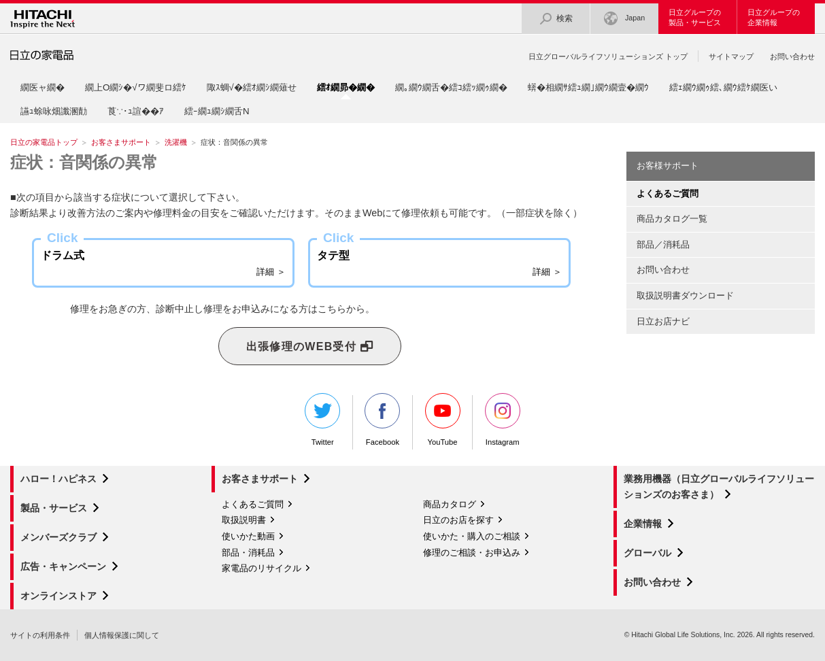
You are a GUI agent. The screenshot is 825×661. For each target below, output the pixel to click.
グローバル (647, 552)
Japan (624, 19)
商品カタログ (449, 504)
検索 (556, 19)
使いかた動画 (248, 536)
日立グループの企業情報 (773, 17)
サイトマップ (731, 56)
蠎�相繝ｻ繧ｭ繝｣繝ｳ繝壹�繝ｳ (588, 87)
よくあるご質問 (253, 504)
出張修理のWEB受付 (309, 347)
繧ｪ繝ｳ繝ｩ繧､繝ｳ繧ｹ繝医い (723, 87)
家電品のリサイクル (261, 568)
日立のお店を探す (458, 520)
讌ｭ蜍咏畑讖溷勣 (53, 111)
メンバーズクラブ (58, 537)
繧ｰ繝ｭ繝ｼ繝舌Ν (217, 111)
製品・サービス (53, 508)
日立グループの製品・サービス (695, 17)
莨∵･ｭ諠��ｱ (135, 111)
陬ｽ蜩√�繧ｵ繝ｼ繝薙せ (252, 87)
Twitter (322, 419)
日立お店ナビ (663, 321)
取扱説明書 (244, 520)
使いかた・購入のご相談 (471, 536)
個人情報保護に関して (121, 635)
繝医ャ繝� (42, 87)
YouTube (442, 419)
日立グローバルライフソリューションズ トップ (608, 56)
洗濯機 (176, 142)
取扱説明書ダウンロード (685, 295)
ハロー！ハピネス (58, 478)
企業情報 (643, 523)
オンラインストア (58, 595)
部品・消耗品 (248, 552)
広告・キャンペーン (63, 566)
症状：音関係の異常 (84, 162)
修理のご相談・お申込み (471, 552)
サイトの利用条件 (40, 635)
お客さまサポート (121, 142)
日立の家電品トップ (44, 142)
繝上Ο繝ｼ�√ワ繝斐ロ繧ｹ (135, 87)
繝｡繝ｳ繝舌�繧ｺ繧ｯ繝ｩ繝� (451, 87)
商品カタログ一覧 (672, 219)
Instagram (502, 419)
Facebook (382, 419)
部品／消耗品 (663, 244)
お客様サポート (667, 165)
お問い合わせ (792, 56)
